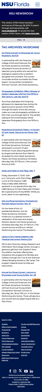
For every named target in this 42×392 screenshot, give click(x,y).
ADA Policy (21, 386)
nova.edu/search (9, 31)
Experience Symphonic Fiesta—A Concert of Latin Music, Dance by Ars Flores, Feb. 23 (21, 132)
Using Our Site (25, 382)
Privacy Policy (13, 384)
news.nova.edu (32, 34)
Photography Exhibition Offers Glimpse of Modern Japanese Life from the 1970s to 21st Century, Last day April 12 (21, 94)
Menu (21, 40)
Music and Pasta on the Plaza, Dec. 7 (18, 171)
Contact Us (15, 382)
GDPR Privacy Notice (26, 384)
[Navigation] (37, 4)
